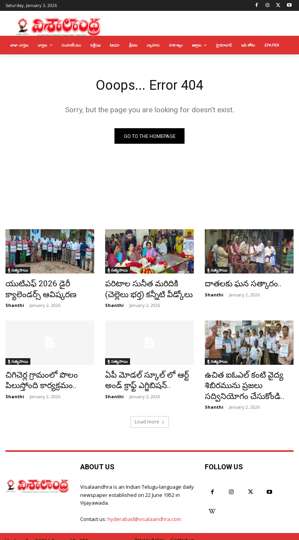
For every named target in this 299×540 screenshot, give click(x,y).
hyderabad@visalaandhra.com (144, 511)
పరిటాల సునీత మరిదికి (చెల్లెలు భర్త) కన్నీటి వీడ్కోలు (145, 289)
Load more (150, 413)
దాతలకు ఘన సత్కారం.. (236, 285)
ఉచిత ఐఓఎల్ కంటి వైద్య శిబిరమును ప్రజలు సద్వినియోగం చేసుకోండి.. (246, 380)
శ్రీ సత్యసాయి (18, 272)
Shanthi (14, 303)
